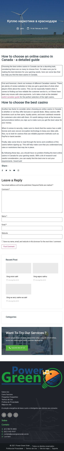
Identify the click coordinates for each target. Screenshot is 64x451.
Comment (6, 189)
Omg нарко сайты (40, 277)
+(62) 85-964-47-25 (17, 348)
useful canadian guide (11, 97)
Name (4, 216)
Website (5, 233)
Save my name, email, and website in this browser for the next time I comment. (32, 241)
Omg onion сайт (12, 277)
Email (4, 225)
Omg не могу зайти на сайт (16, 297)
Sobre (4, 420)
